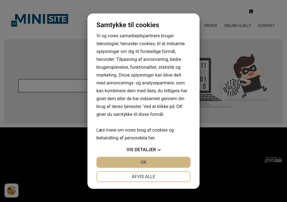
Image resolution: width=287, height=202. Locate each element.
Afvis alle (143, 176)
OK (143, 162)
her (151, 138)
